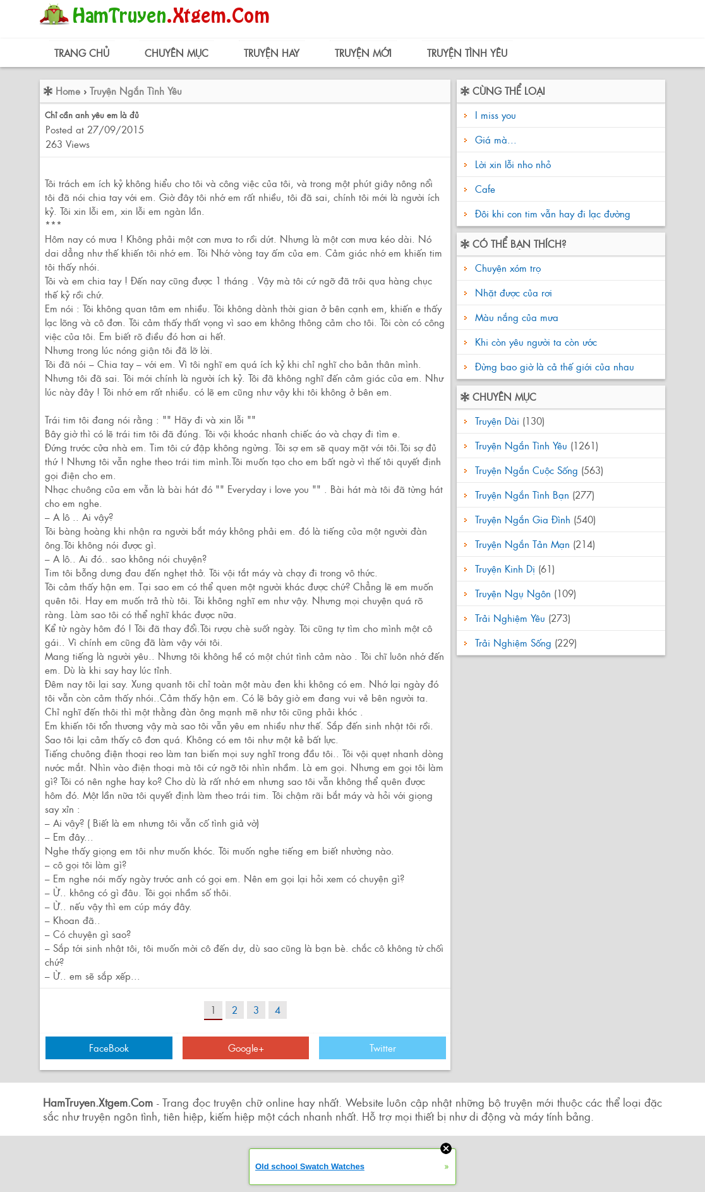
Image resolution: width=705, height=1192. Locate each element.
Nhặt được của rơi (512, 292)
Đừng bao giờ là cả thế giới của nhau (553, 366)
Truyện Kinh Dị (505, 568)
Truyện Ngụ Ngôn (513, 593)
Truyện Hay (271, 53)
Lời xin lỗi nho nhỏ (513, 164)
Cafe (485, 188)
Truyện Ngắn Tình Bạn (522, 494)
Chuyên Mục (176, 53)
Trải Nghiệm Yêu (510, 618)
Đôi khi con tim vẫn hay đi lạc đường (552, 213)
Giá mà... (496, 139)
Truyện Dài (497, 420)
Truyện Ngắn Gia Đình (522, 519)
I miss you (495, 114)
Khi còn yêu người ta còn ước (534, 341)
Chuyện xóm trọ (506, 267)
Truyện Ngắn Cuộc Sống (526, 470)
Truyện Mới (363, 53)
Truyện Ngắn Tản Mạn (522, 544)
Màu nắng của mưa (515, 317)
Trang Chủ (81, 53)
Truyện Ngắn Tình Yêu (136, 90)
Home (68, 90)
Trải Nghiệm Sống (513, 642)
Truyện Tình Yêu (467, 53)
